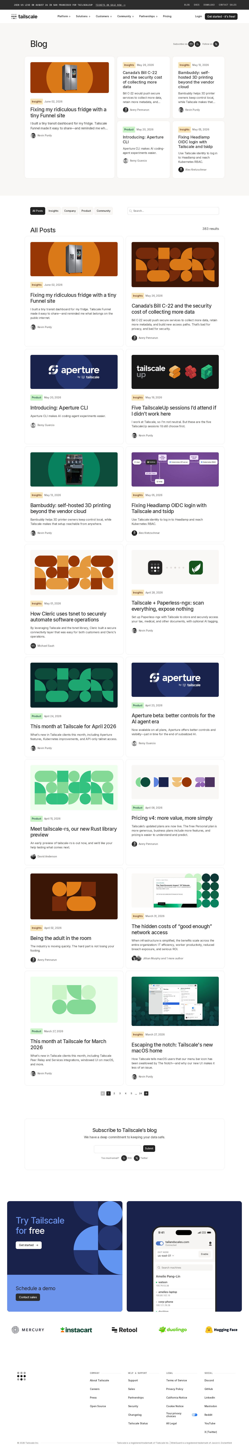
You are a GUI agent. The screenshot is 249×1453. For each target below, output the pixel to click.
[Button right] (146, 1093)
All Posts (38, 210)
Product (86, 210)
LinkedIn (209, 1397)
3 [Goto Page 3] (120, 1093)
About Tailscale (99, 1380)
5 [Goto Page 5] (131, 1093)
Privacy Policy (174, 1388)
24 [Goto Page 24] (140, 1093)
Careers (95, 1388)
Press (93, 1397)
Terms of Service (176, 1380)
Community (125, 16)
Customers (104, 16)
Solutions (83, 16)
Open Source (98, 1406)
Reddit (208, 1414)
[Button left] (103, 1093)
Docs (196, 5)
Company (70, 210)
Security (133, 1406)
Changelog (135, 1414)
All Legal (171, 1423)
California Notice (176, 1397)
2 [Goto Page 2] (114, 1093)
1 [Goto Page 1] (108, 1093)
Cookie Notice (175, 1406)
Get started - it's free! (221, 16)
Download (209, 5)
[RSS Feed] (197, 44)
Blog (187, 5)
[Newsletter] (191, 44)
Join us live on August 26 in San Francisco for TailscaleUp (69, 5)
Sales (131, 1388)
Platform (64, 16)
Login (198, 16)
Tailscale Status (138, 1423)
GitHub (208, 1388)
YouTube (209, 1423)
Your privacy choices (181, 1415)
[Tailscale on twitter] (216, 44)
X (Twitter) (210, 1431)
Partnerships (148, 16)
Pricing (167, 16)
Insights (53, 210)
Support (133, 1380)
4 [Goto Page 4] (125, 1093)
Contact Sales (227, 5)
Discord (209, 1380)
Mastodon (210, 1406)
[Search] (129, 211)
